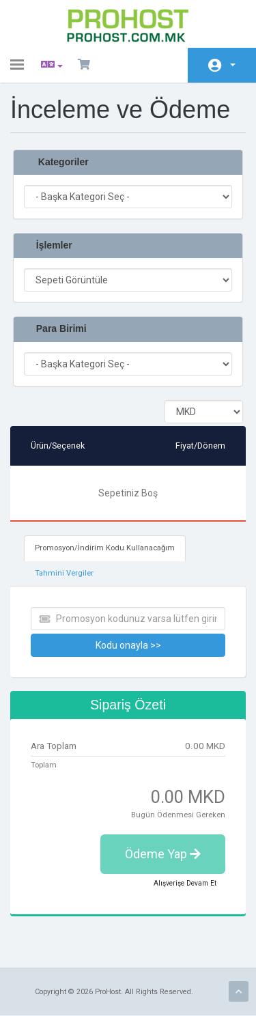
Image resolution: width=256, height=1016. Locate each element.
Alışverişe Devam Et (185, 883)
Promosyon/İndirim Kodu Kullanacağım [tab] (105, 548)
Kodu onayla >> (128, 645)
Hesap (233, 64)
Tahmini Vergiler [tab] (64, 573)
